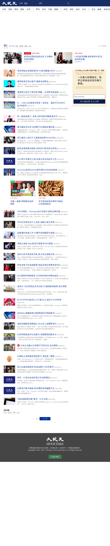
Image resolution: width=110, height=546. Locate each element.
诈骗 (25, 46)
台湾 (28, 9)
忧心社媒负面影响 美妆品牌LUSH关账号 (35, 367)
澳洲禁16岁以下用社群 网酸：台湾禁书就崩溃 (38, 92)
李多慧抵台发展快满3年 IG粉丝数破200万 (36, 71)
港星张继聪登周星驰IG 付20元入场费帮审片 (37, 324)
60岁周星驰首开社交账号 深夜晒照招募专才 (37, 334)
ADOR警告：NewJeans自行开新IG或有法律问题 (38, 211)
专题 (50, 9)
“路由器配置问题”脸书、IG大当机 (32, 399)
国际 (22, 9)
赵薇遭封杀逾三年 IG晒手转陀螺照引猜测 (36, 233)
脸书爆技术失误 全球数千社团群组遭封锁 (35, 127)
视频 (56, 9)
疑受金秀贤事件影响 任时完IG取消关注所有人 (38, 148)
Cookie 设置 (55, 457)
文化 (84, 9)
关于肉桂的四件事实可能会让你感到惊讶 (50, 202)
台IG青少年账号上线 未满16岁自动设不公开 (37, 159)
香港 (16, 9)
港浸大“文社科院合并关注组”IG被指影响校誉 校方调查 (42, 286)
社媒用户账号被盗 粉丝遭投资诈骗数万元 (35, 388)
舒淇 (16, 46)
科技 (65, 9)
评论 (44, 9)
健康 (99, 9)
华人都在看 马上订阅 (89, 101)
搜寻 (67, 3)
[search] (54, 3)
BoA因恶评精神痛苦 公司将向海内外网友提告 (37, 276)
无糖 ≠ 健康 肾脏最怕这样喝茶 (22, 202)
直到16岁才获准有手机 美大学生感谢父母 (36, 254)
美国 (10, 9)
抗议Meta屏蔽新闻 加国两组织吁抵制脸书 (36, 313)
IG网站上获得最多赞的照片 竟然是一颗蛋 (36, 356)
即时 (38, 9)
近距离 (21, 46)
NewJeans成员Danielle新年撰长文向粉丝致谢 (37, 170)
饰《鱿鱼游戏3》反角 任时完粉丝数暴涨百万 (37, 116)
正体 (21, 3)
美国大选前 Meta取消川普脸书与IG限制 (35, 243)
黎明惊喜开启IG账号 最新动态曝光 (33, 81)
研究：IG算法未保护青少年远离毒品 (33, 377)
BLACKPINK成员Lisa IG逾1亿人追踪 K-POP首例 (39, 300)
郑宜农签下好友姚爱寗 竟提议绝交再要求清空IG (39, 265)
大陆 (4, 9)
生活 (93, 9)
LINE (29, 46)
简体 (25, 3)
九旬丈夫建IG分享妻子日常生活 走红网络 (39, 345)
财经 (72, 9)
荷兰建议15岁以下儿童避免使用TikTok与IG (36, 138)
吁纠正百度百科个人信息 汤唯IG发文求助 (36, 222)
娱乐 (78, 9)
